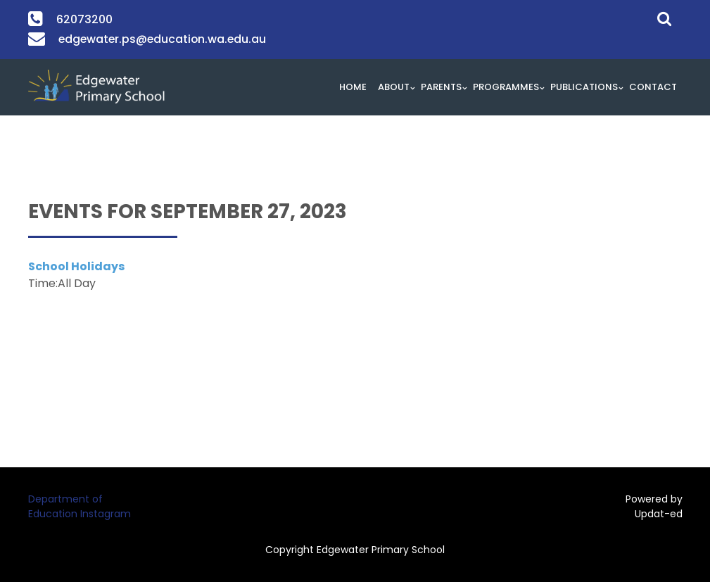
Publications (584, 87)
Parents (441, 87)
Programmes (506, 87)
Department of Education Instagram (79, 506)
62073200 (83, 19)
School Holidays (76, 266)
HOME (353, 87)
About (394, 87)
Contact (653, 87)
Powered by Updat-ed (654, 506)
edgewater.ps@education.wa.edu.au (158, 39)
